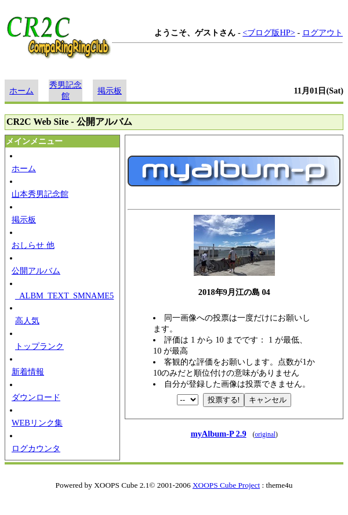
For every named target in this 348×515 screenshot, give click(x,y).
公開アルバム (36, 270)
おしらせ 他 (33, 245)
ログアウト (322, 32)
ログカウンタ (36, 448)
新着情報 (28, 371)
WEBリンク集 (37, 422)
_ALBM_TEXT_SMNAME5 (64, 295)
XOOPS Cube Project (226, 485)
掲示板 (109, 90)
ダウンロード (36, 397)
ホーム (21, 90)
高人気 (27, 320)
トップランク (39, 346)
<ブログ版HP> (268, 32)
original (265, 434)
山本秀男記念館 (40, 194)
